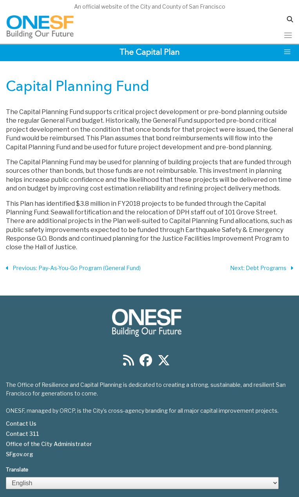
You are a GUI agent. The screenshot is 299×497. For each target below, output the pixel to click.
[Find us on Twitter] (164, 362)
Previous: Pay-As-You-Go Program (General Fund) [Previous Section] (73, 268)
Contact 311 (22, 434)
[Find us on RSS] (128, 362)
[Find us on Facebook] (146, 362)
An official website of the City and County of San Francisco (149, 6)
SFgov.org (19, 454)
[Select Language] (142, 483)
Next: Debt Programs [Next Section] (261, 268)
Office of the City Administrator (49, 444)
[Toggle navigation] (288, 35)
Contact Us (21, 424)
